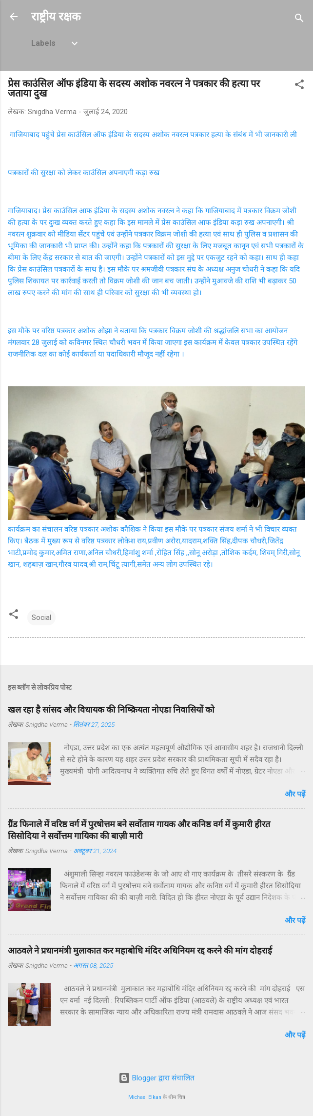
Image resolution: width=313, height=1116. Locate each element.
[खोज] (299, 20)
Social (41, 617)
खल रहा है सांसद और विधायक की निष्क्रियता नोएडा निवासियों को (111, 709)
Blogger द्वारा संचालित (156, 1078)
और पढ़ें (295, 794)
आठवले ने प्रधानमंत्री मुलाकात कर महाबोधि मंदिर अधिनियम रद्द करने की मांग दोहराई (140, 950)
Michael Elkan (144, 1097)
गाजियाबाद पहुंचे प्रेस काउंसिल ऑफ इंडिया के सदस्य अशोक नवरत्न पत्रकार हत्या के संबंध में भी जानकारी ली (152, 134)
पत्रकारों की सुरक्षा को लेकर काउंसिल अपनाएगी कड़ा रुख (83, 172)
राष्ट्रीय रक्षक (55, 16)
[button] (299, 86)
